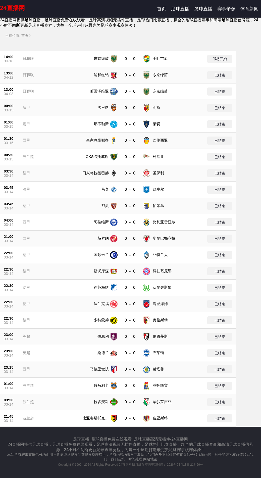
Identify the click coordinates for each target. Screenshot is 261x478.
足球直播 (180, 8)
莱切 (156, 124)
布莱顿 (158, 353)
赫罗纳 (103, 238)
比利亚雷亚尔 (164, 222)
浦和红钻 (101, 75)
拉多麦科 (101, 402)
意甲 (26, 124)
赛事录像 (226, 8)
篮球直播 (203, 8)
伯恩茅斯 (160, 336)
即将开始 (220, 59)
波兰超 (28, 156)
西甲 (26, 140)
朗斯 (156, 107)
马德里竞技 (99, 369)
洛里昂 (103, 107)
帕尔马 (158, 205)
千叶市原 (160, 58)
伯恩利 (103, 336)
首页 (161, 8)
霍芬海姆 (101, 287)
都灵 (105, 205)
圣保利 (158, 173)
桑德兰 (103, 353)
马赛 (105, 189)
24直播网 (12, 8)
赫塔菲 (158, 369)
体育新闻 (249, 8)
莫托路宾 (160, 385)
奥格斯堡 (160, 320)
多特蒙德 (101, 320)
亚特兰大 (160, 254)
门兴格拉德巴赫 (95, 173)
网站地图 (150, 459)
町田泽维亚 (99, 91)
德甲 (26, 173)
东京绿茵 (101, 58)
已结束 (220, 75)
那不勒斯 (101, 124)
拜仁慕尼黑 (162, 271)
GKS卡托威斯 (97, 156)
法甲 (26, 107)
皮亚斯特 (160, 418)
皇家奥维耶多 (97, 140)
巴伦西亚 (160, 140)
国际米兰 (101, 254)
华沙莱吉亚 (162, 402)
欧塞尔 (158, 189)
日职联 (28, 58)
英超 (26, 336)
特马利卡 (101, 385)
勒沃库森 (101, 271)
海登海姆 (160, 303)
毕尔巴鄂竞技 (164, 238)
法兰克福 (101, 303)
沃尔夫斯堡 (162, 287)
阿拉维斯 (101, 222)
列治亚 (158, 156)
